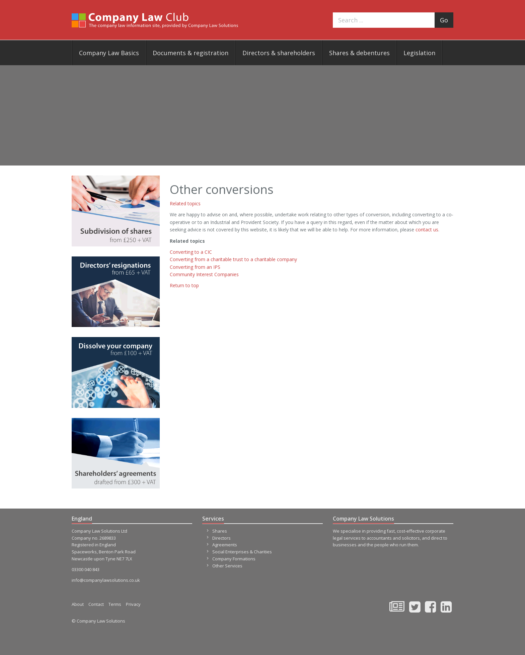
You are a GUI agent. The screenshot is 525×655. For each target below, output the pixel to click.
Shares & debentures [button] (359, 53)
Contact (96, 604)
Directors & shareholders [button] (278, 53)
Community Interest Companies (204, 274)
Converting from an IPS (195, 267)
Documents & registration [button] (190, 53)
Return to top (184, 285)
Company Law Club (155, 20)
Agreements (224, 545)
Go (444, 20)
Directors (221, 538)
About (78, 604)
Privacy (133, 604)
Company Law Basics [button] (109, 53)
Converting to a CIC (191, 252)
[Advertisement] (262, 115)
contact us (427, 229)
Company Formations (233, 559)
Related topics (185, 203)
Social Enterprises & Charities (242, 552)
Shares (219, 531)
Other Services (227, 566)
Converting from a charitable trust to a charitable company (233, 259)
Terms (114, 604)
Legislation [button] (419, 53)
